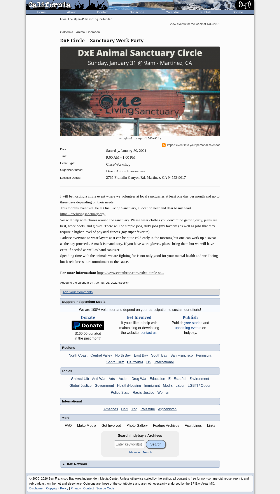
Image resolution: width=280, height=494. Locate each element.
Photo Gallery (137, 425)
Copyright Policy (57, 488)
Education (157, 379)
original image (131, 139)
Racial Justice (143, 392)
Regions (68, 347)
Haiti (124, 409)
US (148, 362)
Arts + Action (118, 379)
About (71, 12)
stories (193, 323)
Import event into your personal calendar (191, 145)
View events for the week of (195, 24)
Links (211, 425)
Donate (238, 12)
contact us (149, 333)
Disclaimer (36, 488)
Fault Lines (193, 425)
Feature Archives (166, 425)
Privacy (76, 488)
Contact (102, 12)
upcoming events (188, 328)
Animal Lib (80, 379)
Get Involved (111, 425)
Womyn (163, 392)
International (164, 362)
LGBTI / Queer (199, 385)
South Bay (159, 355)
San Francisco (181, 355)
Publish (205, 12)
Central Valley (101, 355)
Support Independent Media (83, 301)
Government (104, 385)
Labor (180, 385)
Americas (110, 409)
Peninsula (203, 355)
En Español (177, 379)
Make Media (86, 425)
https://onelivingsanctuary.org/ (82, 214)
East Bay (141, 355)
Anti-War (99, 379)
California (66, 32)
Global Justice (81, 385)
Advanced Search (140, 452)
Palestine (147, 409)
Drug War (138, 379)
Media (168, 385)
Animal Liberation (88, 32)
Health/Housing (129, 385)
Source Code (105, 488)
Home (41, 12)
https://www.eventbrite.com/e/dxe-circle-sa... (130, 273)
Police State (120, 392)
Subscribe (137, 12)
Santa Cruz (115, 362)
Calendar (172, 12)
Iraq (134, 409)
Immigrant (152, 385)
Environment (199, 379)
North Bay (123, 355)
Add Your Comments (78, 292)
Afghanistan (167, 409)
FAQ (68, 425)
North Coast (78, 355)
